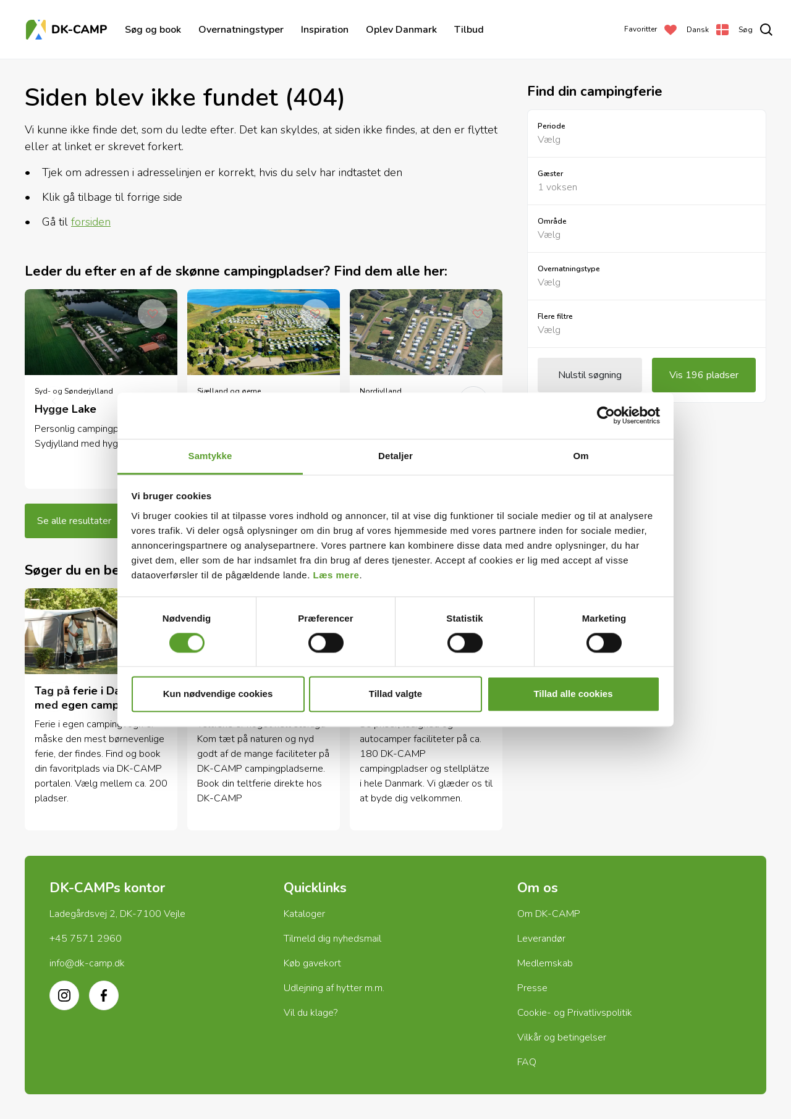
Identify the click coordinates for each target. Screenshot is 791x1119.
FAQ (526, 1062)
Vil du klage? (310, 1013)
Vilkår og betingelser (561, 1037)
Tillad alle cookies (572, 694)
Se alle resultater (74, 521)
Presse (532, 988)
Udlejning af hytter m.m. (334, 988)
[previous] (54, 401)
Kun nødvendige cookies (218, 694)
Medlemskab (545, 963)
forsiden (91, 221)
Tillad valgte (395, 694)
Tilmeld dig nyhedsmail (332, 938)
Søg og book (153, 29)
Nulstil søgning (590, 375)
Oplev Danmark (401, 29)
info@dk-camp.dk (87, 963)
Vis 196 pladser (703, 375)
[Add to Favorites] (152, 314)
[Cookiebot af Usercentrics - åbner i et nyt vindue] (606, 415)
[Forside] (68, 29)
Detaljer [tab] (395, 455)
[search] (755, 30)
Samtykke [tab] (210, 455)
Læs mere (336, 575)
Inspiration (325, 29)
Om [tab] (580, 455)
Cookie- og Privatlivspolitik (574, 1013)
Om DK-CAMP (548, 914)
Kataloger (304, 914)
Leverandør (541, 938)
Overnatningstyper (241, 29)
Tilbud (469, 29)
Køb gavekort (312, 963)
